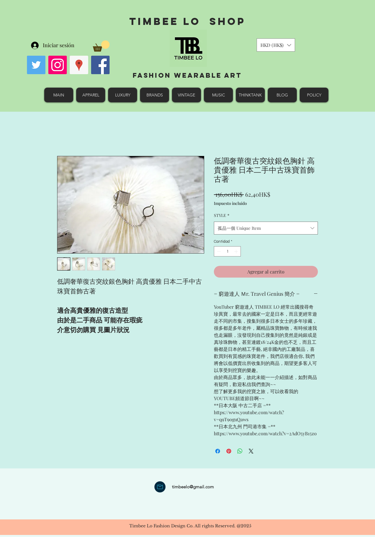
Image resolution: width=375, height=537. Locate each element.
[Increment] (236, 251)
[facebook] (100, 65)
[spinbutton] (227, 251)
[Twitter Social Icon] (36, 65)
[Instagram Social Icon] (57, 65)
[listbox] (276, 45)
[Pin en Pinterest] (228, 451)
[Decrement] (218, 251)
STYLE (221, 215)
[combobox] (266, 228)
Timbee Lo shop (187, 21)
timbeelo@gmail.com (193, 487)
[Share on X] (251, 451)
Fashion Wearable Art (187, 75)
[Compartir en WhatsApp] (239, 451)
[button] (101, 46)
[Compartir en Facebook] (217, 451)
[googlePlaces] (79, 65)
